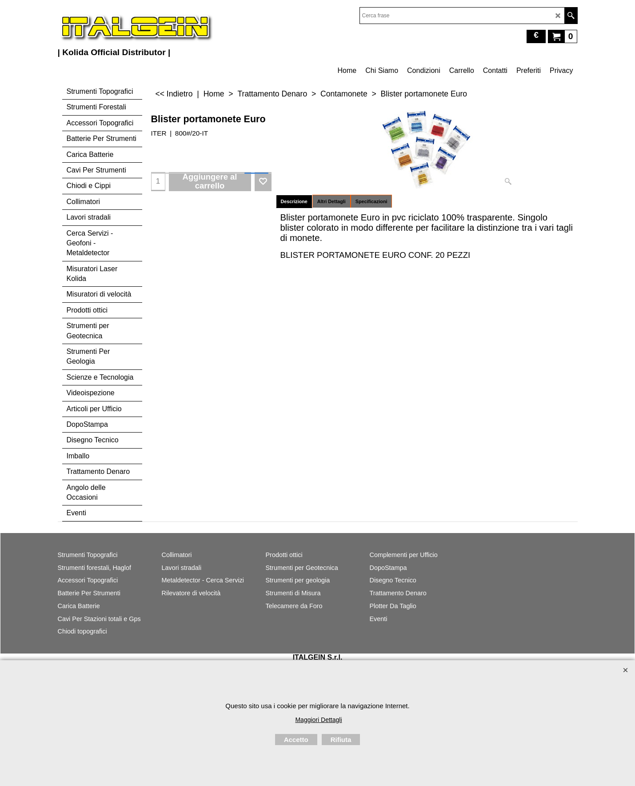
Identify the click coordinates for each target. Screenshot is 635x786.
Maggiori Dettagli (318, 719)
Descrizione (294, 201)
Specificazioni (371, 201)
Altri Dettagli (331, 201)
